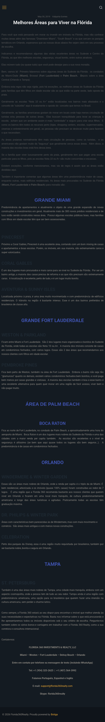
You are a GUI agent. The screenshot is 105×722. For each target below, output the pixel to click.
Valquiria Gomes (59, 16)
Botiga (54, 714)
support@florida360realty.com (57, 686)
